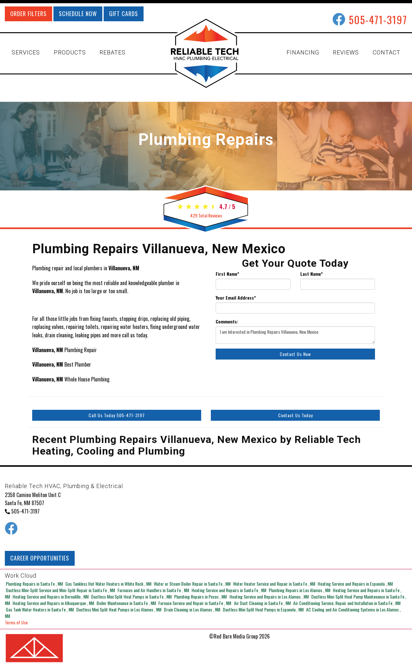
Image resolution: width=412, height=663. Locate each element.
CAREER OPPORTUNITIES (39, 558)
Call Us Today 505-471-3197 (117, 415)
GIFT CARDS (123, 13)
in (34, 583)
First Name (227, 274)
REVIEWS (346, 52)
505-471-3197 (378, 19)
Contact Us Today (295, 415)
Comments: (227, 321)
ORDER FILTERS (28, 13)
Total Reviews (206, 215)
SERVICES (26, 52)
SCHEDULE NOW (78, 13)
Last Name (311, 274)
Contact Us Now (295, 354)
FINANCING (302, 52)
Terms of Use (16, 615)
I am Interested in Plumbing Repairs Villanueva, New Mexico (295, 335)
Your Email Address (236, 297)
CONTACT (386, 52)
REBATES (112, 52)
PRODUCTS (70, 52)
